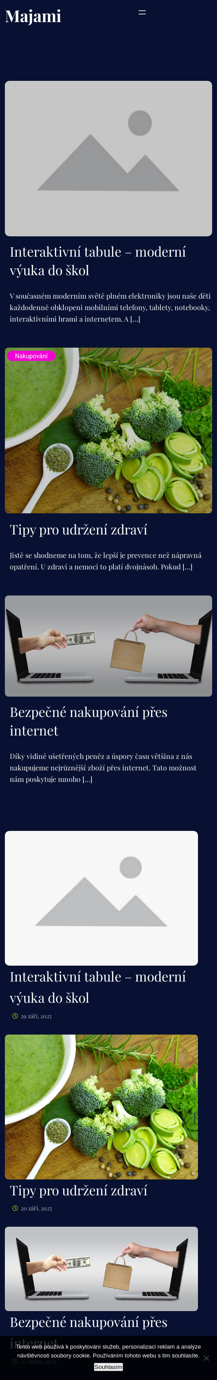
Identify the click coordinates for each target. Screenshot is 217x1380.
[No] (206, 1357)
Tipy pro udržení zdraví (78, 529)
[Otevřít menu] (142, 12)
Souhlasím (109, 1367)
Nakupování (31, 356)
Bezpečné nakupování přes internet (88, 721)
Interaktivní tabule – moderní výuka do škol (98, 261)
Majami (33, 15)
